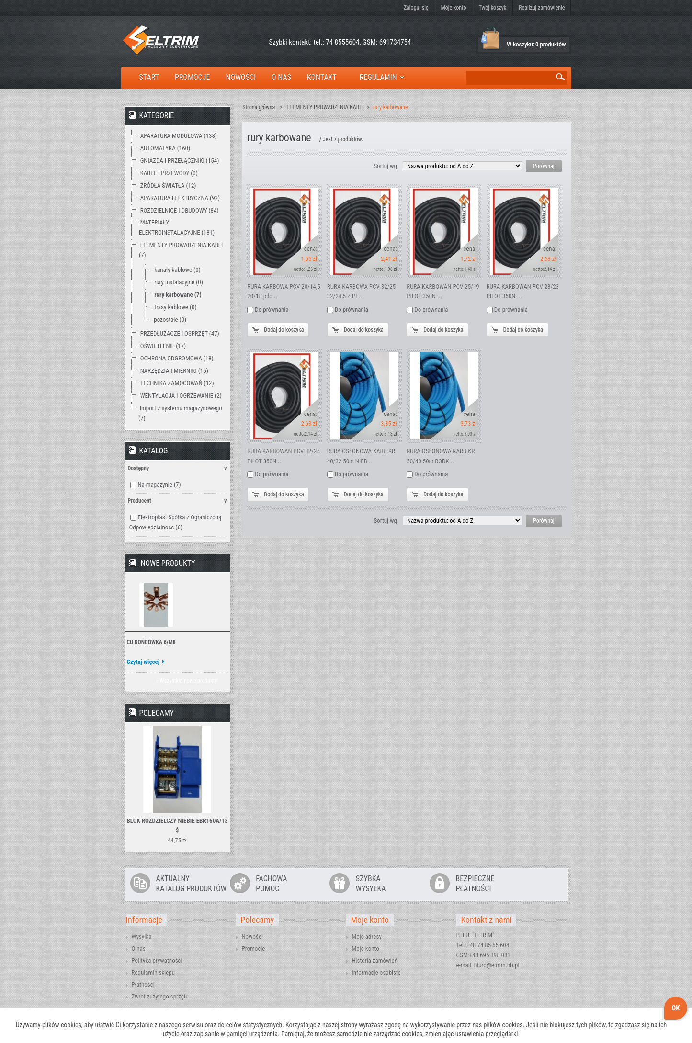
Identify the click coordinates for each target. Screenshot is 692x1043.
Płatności (143, 984)
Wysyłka (142, 936)
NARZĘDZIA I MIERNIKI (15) (174, 370)
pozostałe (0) (170, 319)
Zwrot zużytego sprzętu (160, 996)
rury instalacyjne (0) (178, 282)
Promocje (253, 948)
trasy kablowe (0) (175, 307)
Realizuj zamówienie (542, 7)
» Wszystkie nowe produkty (186, 680)
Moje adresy (367, 936)
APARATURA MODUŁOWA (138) (178, 135)
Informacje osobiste (376, 972)
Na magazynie (159, 484)
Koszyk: (491, 38)
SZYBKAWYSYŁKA (371, 883)
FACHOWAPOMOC (271, 883)
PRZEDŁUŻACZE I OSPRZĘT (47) (179, 333)
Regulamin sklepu (153, 972)
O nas (139, 948)
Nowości (252, 936)
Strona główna (258, 107)
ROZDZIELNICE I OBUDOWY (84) (179, 210)
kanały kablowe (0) (177, 269)
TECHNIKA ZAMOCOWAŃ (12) (177, 383)
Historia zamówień (374, 960)
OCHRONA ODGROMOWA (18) (177, 358)
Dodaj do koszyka (284, 329)
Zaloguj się (416, 7)
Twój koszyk (493, 7)
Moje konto (453, 7)
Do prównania (271, 309)
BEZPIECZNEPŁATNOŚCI (475, 883)
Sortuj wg (385, 165)
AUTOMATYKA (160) (165, 148)
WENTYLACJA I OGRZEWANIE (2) (181, 395)
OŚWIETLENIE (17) (163, 345)
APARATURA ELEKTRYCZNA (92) (180, 198)
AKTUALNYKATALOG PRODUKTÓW (191, 883)
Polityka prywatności (157, 960)
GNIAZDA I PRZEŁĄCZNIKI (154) (179, 160)
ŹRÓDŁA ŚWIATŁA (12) (168, 185)
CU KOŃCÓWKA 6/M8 (151, 642)
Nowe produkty (168, 563)
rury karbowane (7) (177, 294)
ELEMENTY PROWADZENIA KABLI (325, 107)
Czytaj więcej (143, 661)
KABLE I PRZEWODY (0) (169, 173)
